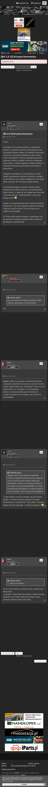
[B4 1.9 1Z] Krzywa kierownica (18, 56)
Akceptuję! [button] (24, 784)
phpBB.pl (23, 775)
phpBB (16, 773)
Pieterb (9, 362)
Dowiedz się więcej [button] (7, 781)
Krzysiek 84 (12, 276)
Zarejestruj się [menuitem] (22, 3)
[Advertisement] (24, 97)
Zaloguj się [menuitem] (36, 3)
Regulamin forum (8, 62)
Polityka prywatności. (9, 769)
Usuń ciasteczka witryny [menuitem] (19, 766)
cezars (9, 123)
